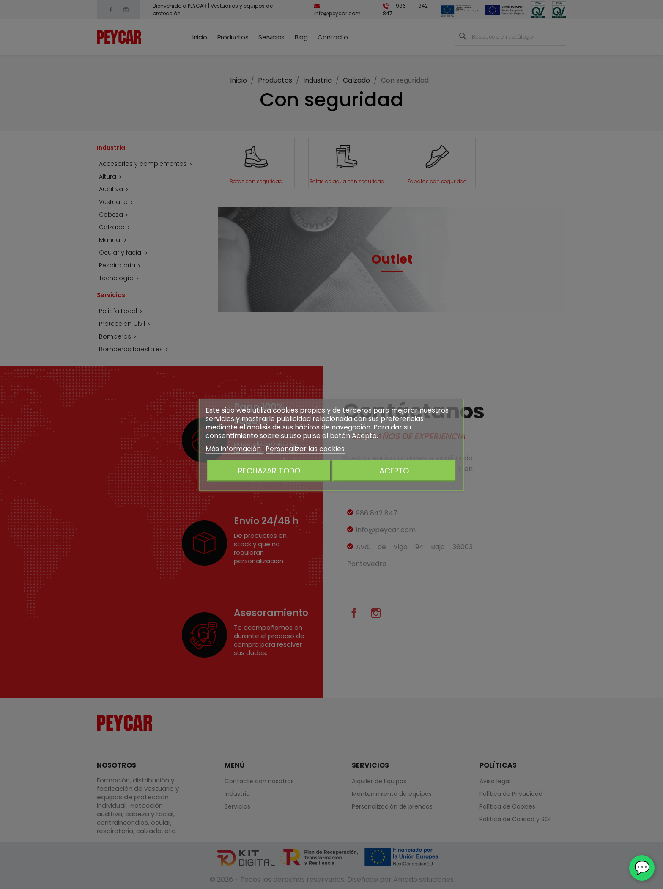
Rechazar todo (269, 470)
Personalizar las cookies (305, 448)
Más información (234, 448)
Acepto (394, 470)
